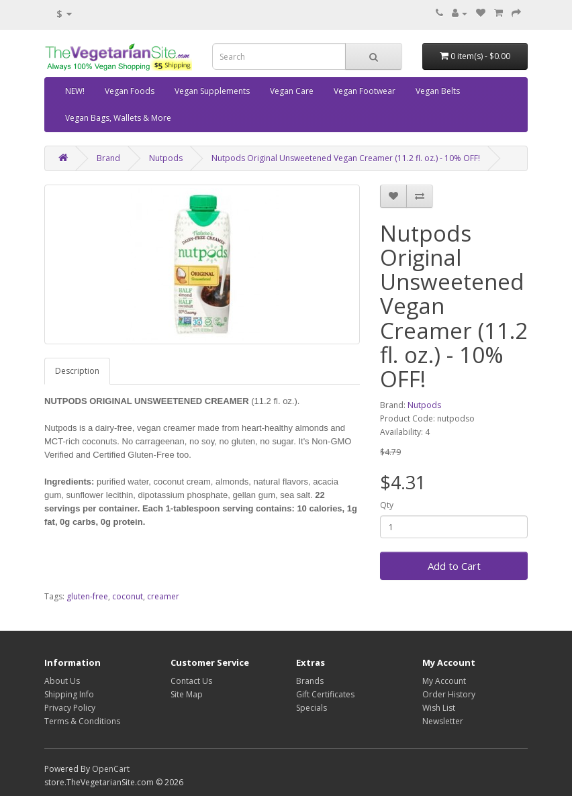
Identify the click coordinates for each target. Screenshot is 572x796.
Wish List (438, 707)
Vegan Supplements (212, 91)
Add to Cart (454, 566)
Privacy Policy (69, 707)
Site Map (187, 694)
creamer (163, 596)
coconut (127, 596)
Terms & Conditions (82, 721)
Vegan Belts (438, 91)
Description (77, 371)
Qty (386, 505)
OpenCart (111, 769)
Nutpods (166, 158)
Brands (310, 681)
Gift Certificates (325, 694)
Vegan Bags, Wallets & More (118, 117)
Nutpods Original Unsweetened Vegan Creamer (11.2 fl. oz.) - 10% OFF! (345, 158)
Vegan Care (292, 91)
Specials (311, 707)
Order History (448, 694)
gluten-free (87, 596)
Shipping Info (69, 694)
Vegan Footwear (364, 91)
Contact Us (191, 681)
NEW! (75, 91)
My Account (444, 681)
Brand (108, 158)
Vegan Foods (129, 91)
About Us (62, 681)
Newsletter (442, 721)
